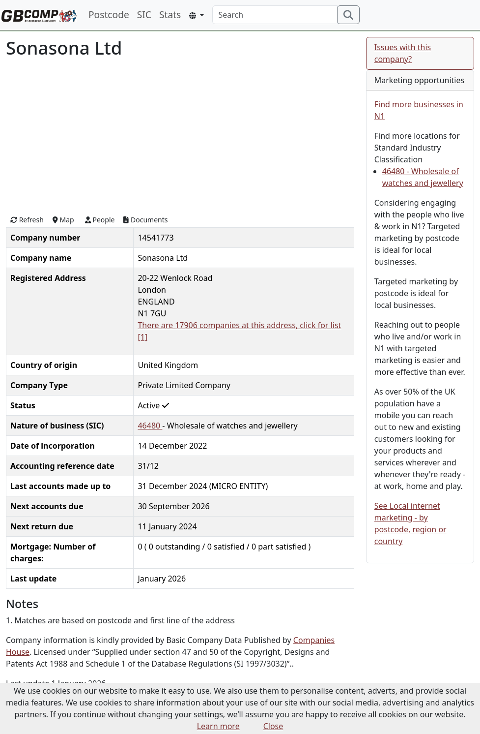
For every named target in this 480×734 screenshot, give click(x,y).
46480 (150, 425)
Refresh (27, 219)
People (100, 219)
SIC (144, 14)
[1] (142, 337)
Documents (145, 219)
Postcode (108, 14)
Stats (170, 14)
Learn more (218, 726)
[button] (196, 15)
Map (63, 219)
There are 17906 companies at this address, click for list (239, 325)
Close (273, 726)
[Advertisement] (180, 135)
